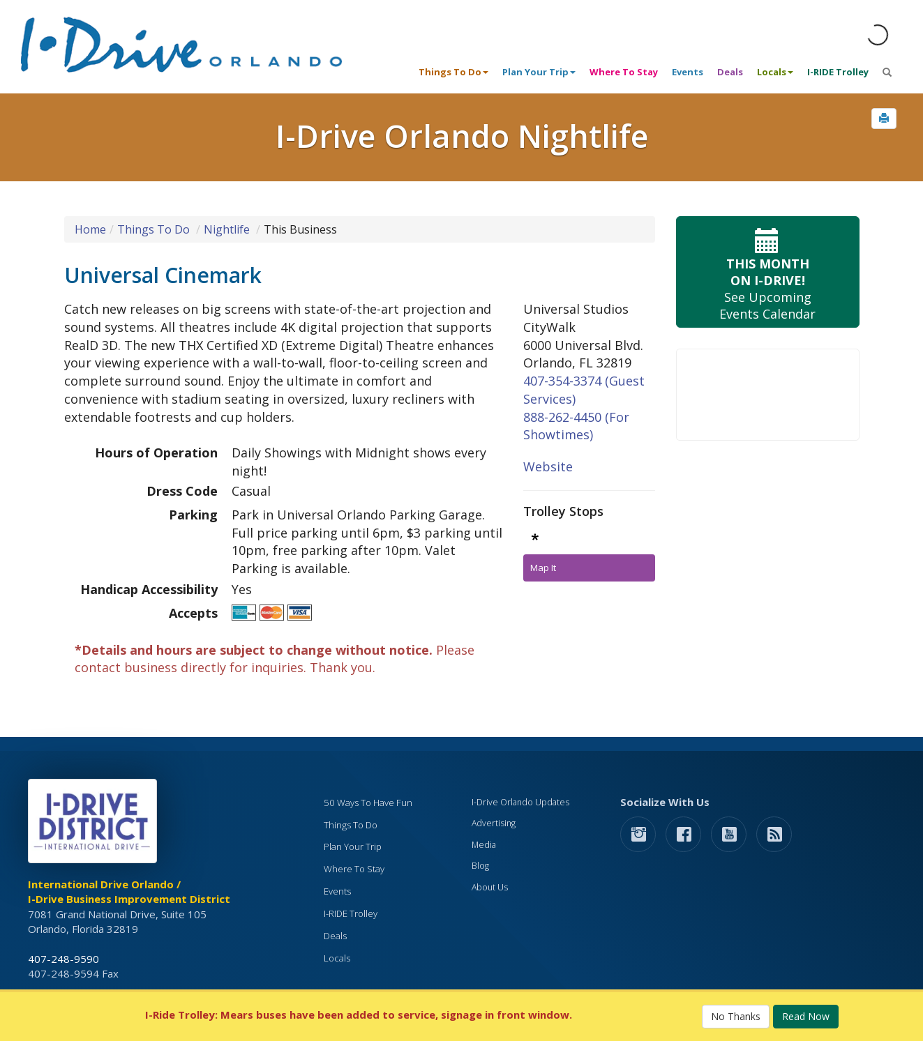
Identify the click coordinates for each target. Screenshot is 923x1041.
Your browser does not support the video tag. (768, 395)
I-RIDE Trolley (838, 72)
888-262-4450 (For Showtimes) (576, 426)
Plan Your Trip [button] (539, 72)
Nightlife (227, 229)
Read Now (806, 1016)
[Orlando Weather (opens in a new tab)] (877, 34)
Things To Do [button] (453, 72)
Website (548, 466)
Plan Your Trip (353, 846)
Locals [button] (775, 72)
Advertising (494, 823)
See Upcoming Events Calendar (767, 272)
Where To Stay (624, 72)
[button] (883, 118)
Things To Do (153, 229)
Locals (337, 958)
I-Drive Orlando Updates (520, 802)
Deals (730, 72)
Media (484, 845)
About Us (490, 887)
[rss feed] (774, 833)
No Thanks (735, 1016)
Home (90, 229)
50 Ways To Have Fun (368, 802)
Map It (543, 567)
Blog (480, 866)
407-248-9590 (63, 959)
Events (687, 72)
